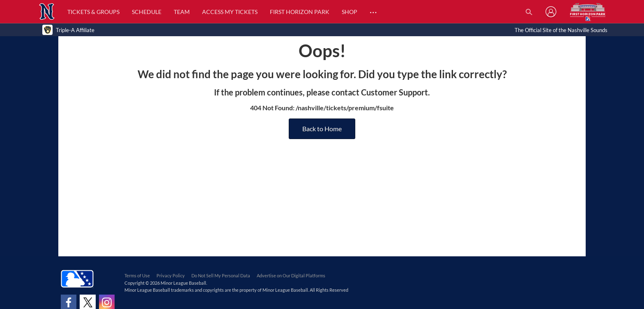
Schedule (146, 11)
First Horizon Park (299, 11)
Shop (349, 11)
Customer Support (394, 92)
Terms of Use (137, 275)
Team (182, 11)
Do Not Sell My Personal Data (220, 275)
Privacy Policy (170, 275)
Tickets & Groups (93, 11)
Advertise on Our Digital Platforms (291, 275)
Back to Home (322, 128)
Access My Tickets (230, 11)
